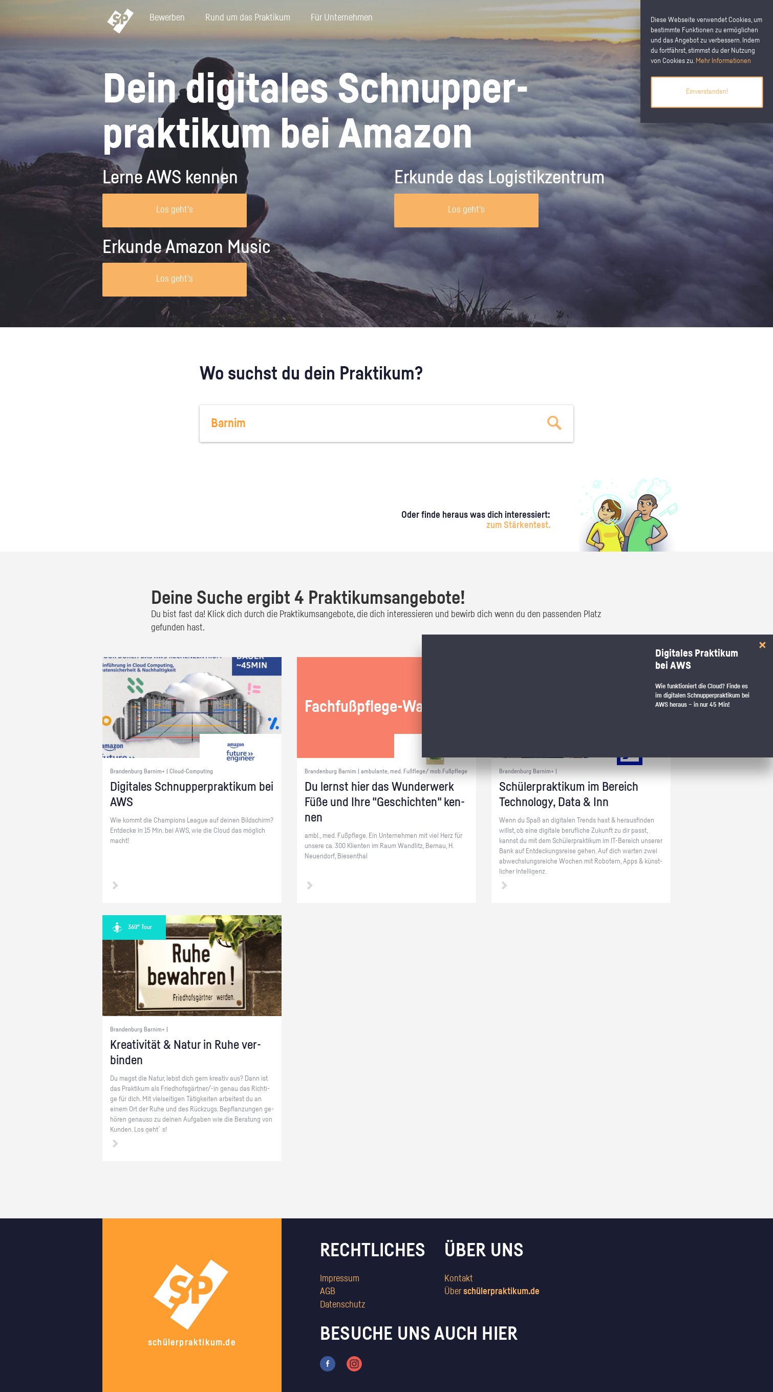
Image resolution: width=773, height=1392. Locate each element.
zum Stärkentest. (518, 525)
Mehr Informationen (723, 61)
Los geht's (174, 210)
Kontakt (458, 1278)
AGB (327, 1291)
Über (492, 1291)
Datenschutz (342, 1305)
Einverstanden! (707, 91)
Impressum (339, 1278)
